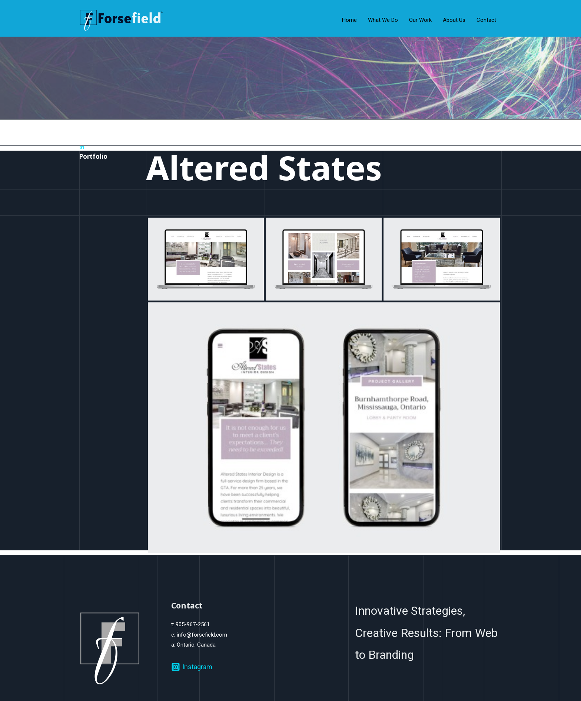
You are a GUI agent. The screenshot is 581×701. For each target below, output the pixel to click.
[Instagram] (191, 667)
